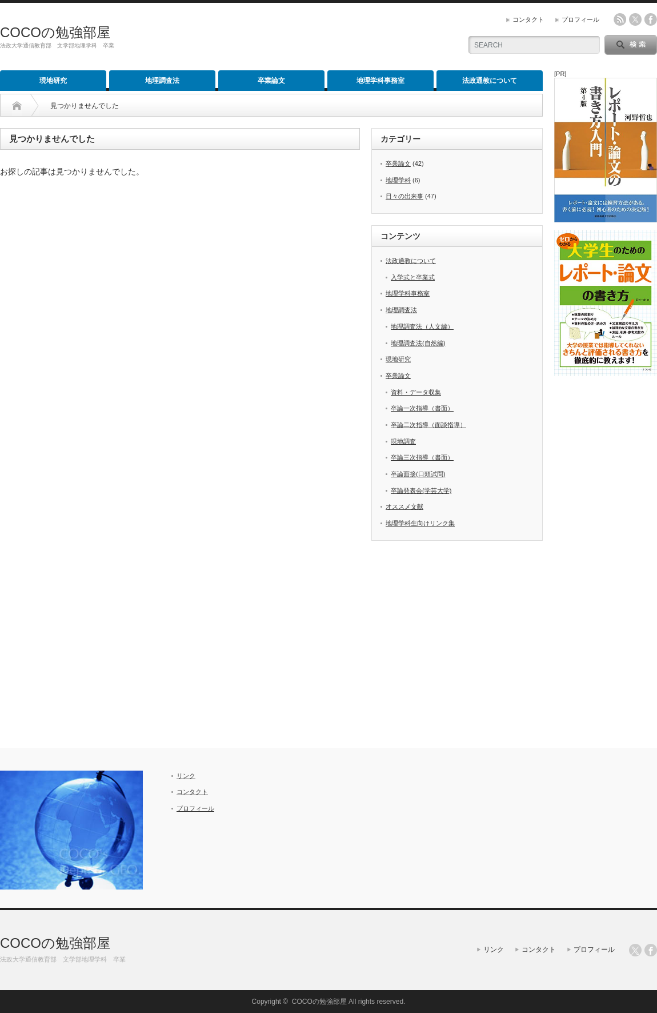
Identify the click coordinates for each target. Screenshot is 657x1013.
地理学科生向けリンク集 (420, 523)
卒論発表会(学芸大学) (421, 490)
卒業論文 (271, 81)
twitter (635, 19)
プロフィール (580, 19)
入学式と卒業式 (413, 277)
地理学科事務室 (380, 81)
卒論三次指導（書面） (422, 457)
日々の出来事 (404, 196)
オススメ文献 (404, 506)
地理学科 (398, 180)
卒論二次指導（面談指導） (428, 424)
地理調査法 (162, 81)
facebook (650, 19)
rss (620, 19)
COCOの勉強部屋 (55, 32)
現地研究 (53, 81)
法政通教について (489, 81)
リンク (186, 775)
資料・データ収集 (416, 392)
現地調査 (403, 441)
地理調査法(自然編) (418, 343)
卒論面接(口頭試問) (418, 473)
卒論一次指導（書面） (422, 408)
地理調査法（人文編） (422, 326)
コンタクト (528, 19)
